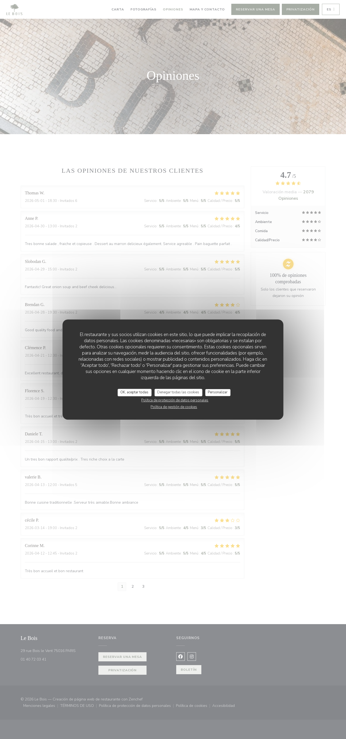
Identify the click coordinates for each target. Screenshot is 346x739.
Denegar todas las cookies (178, 392)
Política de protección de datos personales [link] (174, 400)
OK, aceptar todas (134, 392)
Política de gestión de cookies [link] (174, 407)
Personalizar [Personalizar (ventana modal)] (218, 392)
